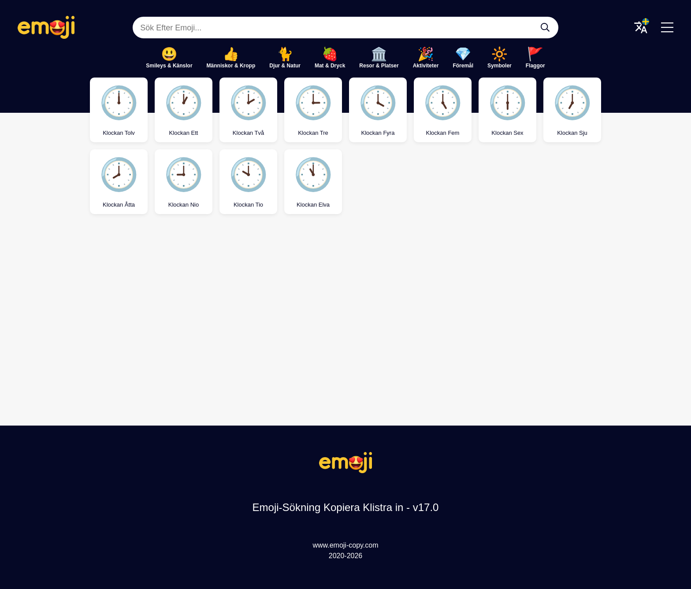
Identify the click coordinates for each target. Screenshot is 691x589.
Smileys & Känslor (169, 66)
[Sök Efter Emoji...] (545, 27)
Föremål (463, 66)
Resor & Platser (378, 66)
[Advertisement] (345, 293)
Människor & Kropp (231, 66)
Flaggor (535, 66)
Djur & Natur (285, 66)
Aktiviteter (426, 66)
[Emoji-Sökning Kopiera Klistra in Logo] (345, 470)
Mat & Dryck (330, 66)
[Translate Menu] (641, 27)
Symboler (499, 66)
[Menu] (667, 27)
